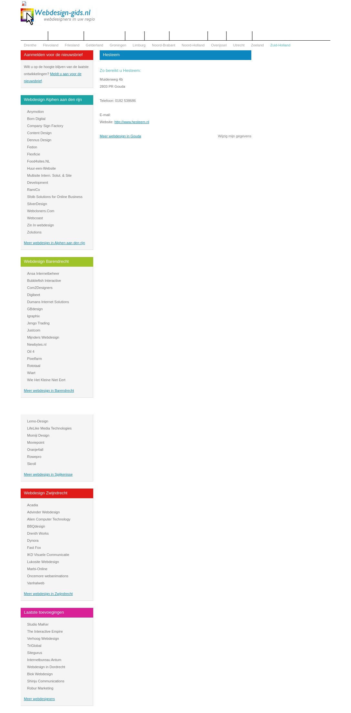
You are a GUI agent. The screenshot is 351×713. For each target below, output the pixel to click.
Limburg (139, 45)
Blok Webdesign (40, 674)
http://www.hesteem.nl (132, 122)
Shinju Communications (46, 681)
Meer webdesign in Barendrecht (49, 390)
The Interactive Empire (45, 631)
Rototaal (33, 366)
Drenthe (30, 45)
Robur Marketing (40, 688)
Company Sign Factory (45, 126)
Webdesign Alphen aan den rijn (53, 99)
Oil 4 (31, 351)
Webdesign (157, 36)
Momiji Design (38, 435)
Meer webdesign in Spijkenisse (48, 474)
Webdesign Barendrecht (46, 261)
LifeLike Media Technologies (49, 428)
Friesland (72, 45)
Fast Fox (34, 548)
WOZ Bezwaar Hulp (188, 36)
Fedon (32, 147)
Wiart (31, 373)
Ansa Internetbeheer (43, 273)
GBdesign (35, 309)
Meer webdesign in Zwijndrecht (48, 594)
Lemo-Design (37, 421)
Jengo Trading (38, 323)
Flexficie (33, 154)
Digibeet (33, 295)
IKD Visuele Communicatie (48, 555)
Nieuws (217, 36)
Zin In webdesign (40, 225)
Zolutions (34, 232)
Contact (135, 36)
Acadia (32, 505)
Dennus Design (39, 140)
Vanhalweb (36, 583)
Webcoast (35, 218)
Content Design (39, 133)
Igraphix (33, 316)
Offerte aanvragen (66, 36)
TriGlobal (34, 646)
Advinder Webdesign (43, 512)
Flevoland (50, 45)
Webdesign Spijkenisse (45, 409)
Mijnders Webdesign (43, 337)
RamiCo (33, 190)
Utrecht (238, 45)
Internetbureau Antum (44, 660)
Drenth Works (38, 533)
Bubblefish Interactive (44, 280)
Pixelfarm (34, 359)
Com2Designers (40, 288)
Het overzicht (34, 36)
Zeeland (257, 45)
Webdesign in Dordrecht (46, 667)
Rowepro (34, 457)
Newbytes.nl (36, 344)
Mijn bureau (239, 36)
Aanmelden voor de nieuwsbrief (53, 54)
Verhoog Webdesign (43, 638)
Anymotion (35, 112)
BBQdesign (36, 526)
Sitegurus (34, 653)
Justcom (33, 330)
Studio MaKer (38, 624)
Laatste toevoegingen (44, 612)
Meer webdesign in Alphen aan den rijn (54, 243)
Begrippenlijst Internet (104, 36)
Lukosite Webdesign (43, 562)
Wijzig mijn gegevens (234, 136)
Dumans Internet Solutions (48, 302)
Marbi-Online (37, 569)
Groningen (118, 45)
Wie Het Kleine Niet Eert (46, 380)
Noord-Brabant (163, 45)
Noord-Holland (193, 45)
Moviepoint (35, 442)
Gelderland (94, 45)
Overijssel (218, 45)
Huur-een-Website (41, 168)
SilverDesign (37, 204)
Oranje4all (35, 449)
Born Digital (36, 119)
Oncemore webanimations (47, 576)
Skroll (31, 464)
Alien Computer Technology (48, 519)
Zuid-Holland (280, 45)
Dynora (32, 540)
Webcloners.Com (40, 211)
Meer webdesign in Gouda (120, 136)
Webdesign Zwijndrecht (45, 492)
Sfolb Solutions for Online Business (55, 197)
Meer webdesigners (39, 699)
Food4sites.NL (38, 161)
